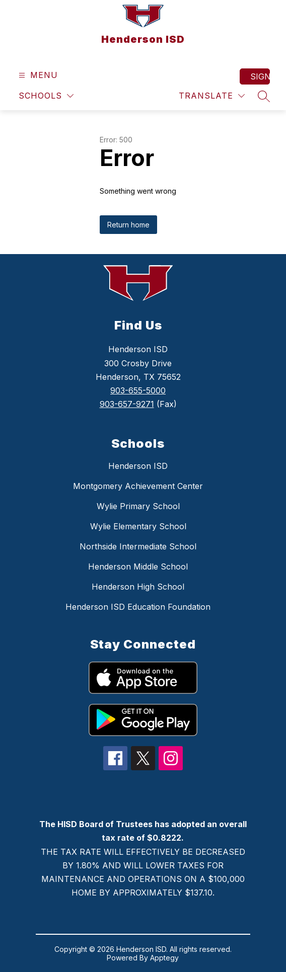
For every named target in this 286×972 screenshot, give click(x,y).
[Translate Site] (211, 96)
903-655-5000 (138, 390)
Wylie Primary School (138, 506)
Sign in (260, 76)
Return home (128, 224)
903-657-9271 (127, 404)
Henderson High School (138, 587)
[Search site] (264, 96)
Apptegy (164, 957)
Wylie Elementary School (138, 526)
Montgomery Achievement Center (138, 486)
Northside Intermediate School (138, 546)
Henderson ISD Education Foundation (137, 607)
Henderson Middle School (138, 566)
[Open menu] (37, 75)
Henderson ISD (138, 466)
